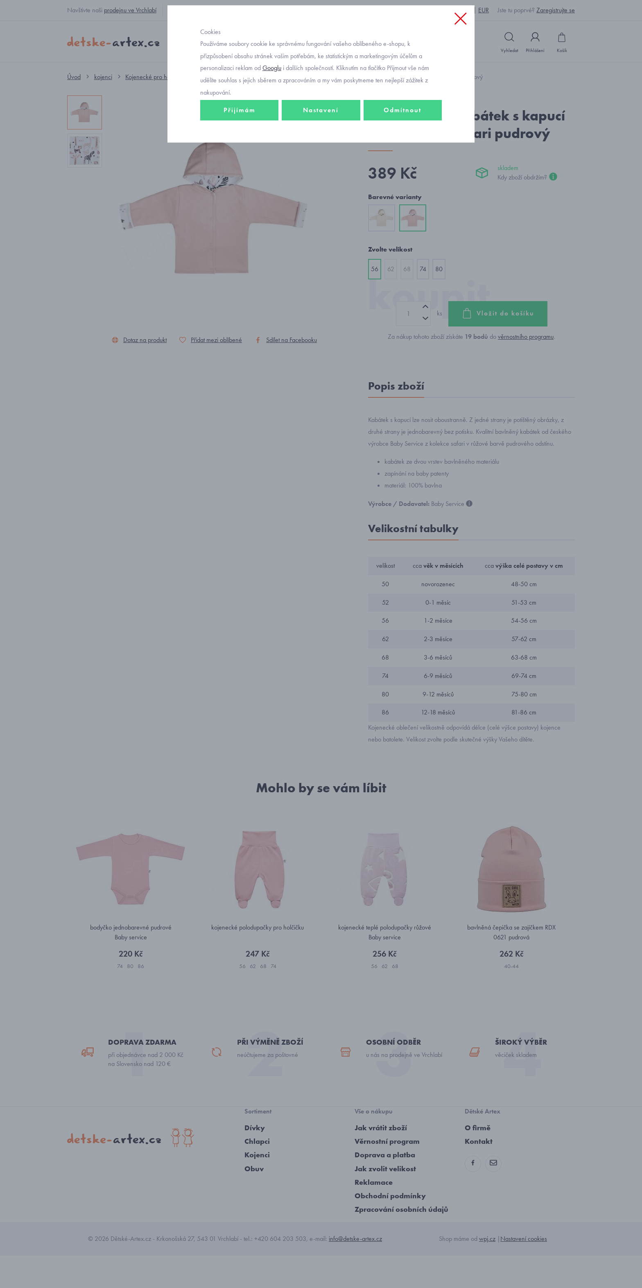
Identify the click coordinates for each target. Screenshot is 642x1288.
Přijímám (239, 166)
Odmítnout (402, 166)
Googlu (271, 124)
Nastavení (321, 166)
